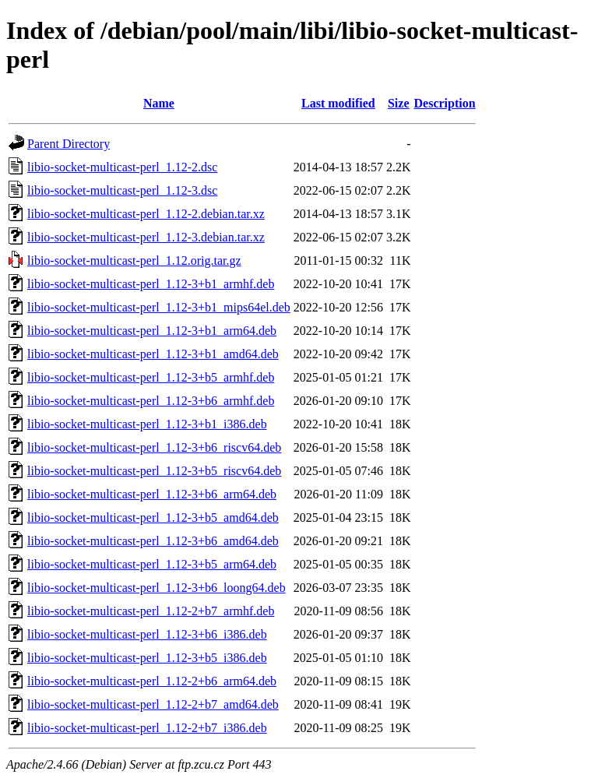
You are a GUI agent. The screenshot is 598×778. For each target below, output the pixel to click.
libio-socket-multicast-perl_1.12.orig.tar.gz (134, 260)
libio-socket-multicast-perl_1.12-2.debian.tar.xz (146, 213)
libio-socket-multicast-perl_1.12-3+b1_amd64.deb (153, 354)
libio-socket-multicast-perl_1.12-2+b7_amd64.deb (153, 704)
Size (399, 103)
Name (158, 103)
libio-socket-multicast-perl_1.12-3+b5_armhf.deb (150, 377)
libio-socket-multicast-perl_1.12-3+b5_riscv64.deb (154, 470)
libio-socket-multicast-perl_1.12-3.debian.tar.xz (146, 237)
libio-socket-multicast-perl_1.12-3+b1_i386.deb (147, 424)
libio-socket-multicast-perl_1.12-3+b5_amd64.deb (153, 517)
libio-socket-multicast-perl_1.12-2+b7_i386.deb (147, 727)
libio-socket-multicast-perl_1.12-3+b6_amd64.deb (153, 540)
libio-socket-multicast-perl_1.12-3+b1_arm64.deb (151, 330)
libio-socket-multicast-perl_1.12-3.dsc (122, 190)
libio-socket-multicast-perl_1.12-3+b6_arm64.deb (151, 494)
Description (445, 103)
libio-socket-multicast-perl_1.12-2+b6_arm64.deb (151, 681)
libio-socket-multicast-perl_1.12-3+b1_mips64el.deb (158, 307)
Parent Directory (68, 143)
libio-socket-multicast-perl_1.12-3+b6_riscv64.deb (154, 447)
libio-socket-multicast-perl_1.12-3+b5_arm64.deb (151, 564)
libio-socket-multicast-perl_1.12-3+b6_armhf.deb (150, 400)
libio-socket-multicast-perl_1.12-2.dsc (122, 167)
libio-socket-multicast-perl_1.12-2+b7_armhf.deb (150, 611)
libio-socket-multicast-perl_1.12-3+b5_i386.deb (147, 657)
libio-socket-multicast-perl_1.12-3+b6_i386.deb (147, 634)
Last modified (338, 103)
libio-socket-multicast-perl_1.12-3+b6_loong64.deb (156, 587)
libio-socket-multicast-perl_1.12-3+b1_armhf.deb (150, 283)
